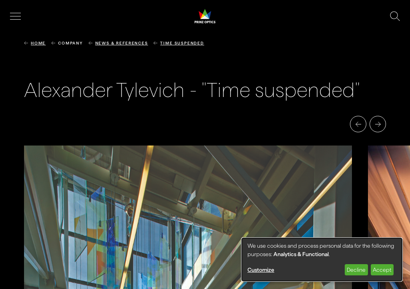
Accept (382, 270)
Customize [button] (260, 270)
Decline (356, 270)
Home (38, 43)
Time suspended (182, 43)
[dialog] (322, 259)
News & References (121, 43)
